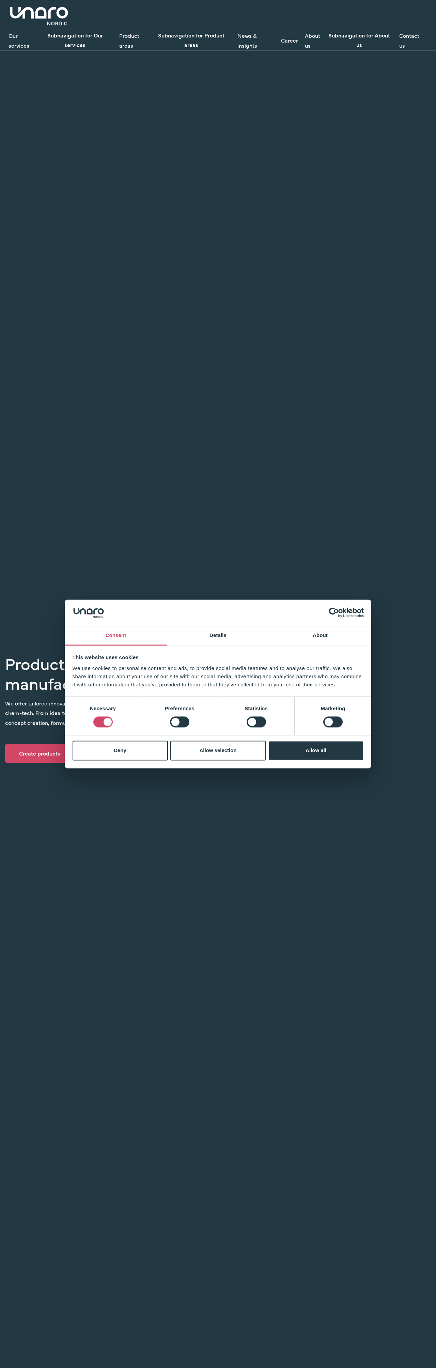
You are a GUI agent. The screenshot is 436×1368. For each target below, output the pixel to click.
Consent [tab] (116, 635)
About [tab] (320, 635)
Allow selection (217, 750)
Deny (120, 750)
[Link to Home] (39, 15)
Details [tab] (218, 635)
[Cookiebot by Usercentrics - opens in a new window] (334, 613)
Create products (39, 753)
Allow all (316, 750)
